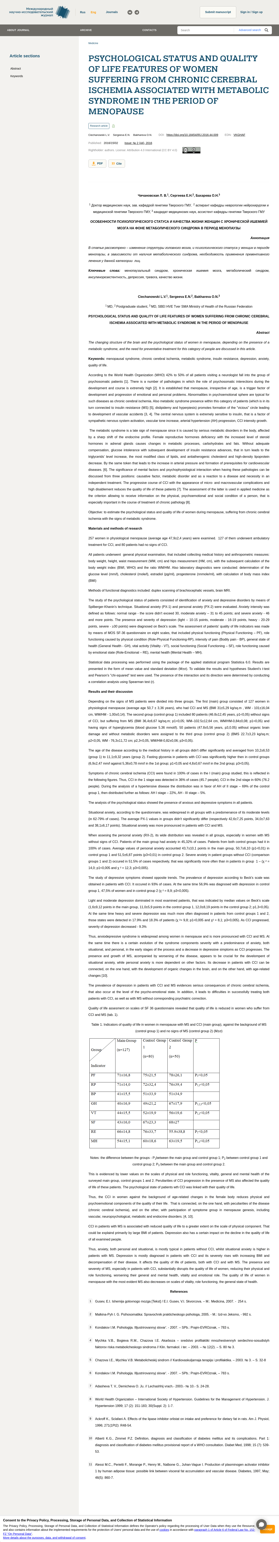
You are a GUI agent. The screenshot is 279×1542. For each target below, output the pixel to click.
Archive (86, 30)
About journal (18, 30)
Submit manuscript (218, 12)
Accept (267, 1529)
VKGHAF (239, 134)
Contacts (149, 30)
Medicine (93, 43)
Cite (117, 163)
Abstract (15, 68)
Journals (112, 12)
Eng (93, 12)
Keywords (16, 76)
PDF (97, 163)
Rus (82, 12)
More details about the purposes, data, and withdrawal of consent (44, 1537)
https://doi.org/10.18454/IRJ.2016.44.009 (192, 134)
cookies (164, 1529)
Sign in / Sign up (251, 12)
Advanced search (250, 30)
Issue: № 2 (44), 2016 (138, 143)
